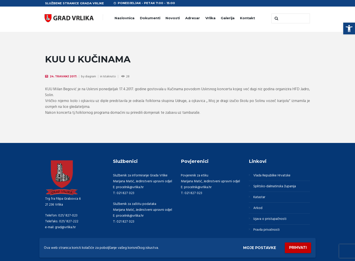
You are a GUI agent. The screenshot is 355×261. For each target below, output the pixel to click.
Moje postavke (259, 248)
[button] (349, 28)
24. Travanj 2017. (63, 76)
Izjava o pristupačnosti (269, 219)
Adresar (192, 18)
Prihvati (298, 247)
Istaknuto (109, 76)
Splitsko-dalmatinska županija (274, 186)
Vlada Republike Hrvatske (271, 175)
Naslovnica (124, 18)
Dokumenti (150, 18)
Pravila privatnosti (266, 230)
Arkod (257, 208)
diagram (90, 76)
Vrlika (210, 18)
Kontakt (247, 18)
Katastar (259, 197)
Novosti (173, 18)
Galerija (228, 18)
